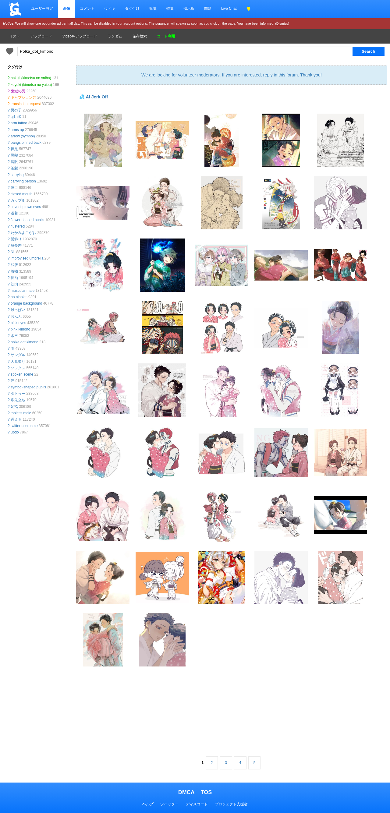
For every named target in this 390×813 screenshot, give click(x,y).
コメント (87, 8)
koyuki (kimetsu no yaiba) (31, 85)
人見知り (18, 361)
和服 (14, 265)
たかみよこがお (23, 233)
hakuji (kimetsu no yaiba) (31, 78)
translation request (26, 104)
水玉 (14, 336)
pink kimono (20, 329)
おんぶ (16, 316)
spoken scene (22, 374)
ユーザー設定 (42, 8)
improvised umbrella (27, 258)
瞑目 (14, 188)
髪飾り (16, 239)
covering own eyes (26, 207)
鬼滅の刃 (18, 91)
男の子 (16, 110)
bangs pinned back (26, 142)
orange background (26, 303)
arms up (17, 130)
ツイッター (169, 804)
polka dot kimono (24, 342)
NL (13, 252)
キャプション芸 (23, 97)
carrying (17, 175)
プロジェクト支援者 (231, 804)
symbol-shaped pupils (28, 387)
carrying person (23, 181)
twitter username (24, 426)
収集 (153, 8)
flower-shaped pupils (27, 220)
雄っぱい (18, 310)
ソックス (18, 368)
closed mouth (21, 194)
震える (16, 419)
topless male (21, 413)
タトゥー (18, 393)
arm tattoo (19, 123)
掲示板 (188, 8)
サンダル (18, 355)
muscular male (22, 290)
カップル (18, 200)
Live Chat (229, 8)
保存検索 (139, 36)
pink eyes (18, 323)
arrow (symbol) (23, 136)
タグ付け (132, 8)
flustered (18, 226)
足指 (14, 407)
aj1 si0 (16, 117)
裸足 (14, 149)
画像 (66, 8)
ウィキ (109, 8)
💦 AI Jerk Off (93, 96)
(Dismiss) (282, 23)
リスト (14, 36)
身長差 (16, 245)
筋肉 (14, 284)
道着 (14, 213)
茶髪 (14, 168)
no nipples (19, 297)
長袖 (14, 278)
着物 (14, 271)
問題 (207, 8)
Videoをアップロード (79, 36)
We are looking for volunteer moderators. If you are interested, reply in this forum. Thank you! (231, 74)
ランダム (115, 36)
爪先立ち (18, 400)
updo (15, 432)
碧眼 (14, 162)
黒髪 (14, 155)
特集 (170, 8)
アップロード (41, 36)
